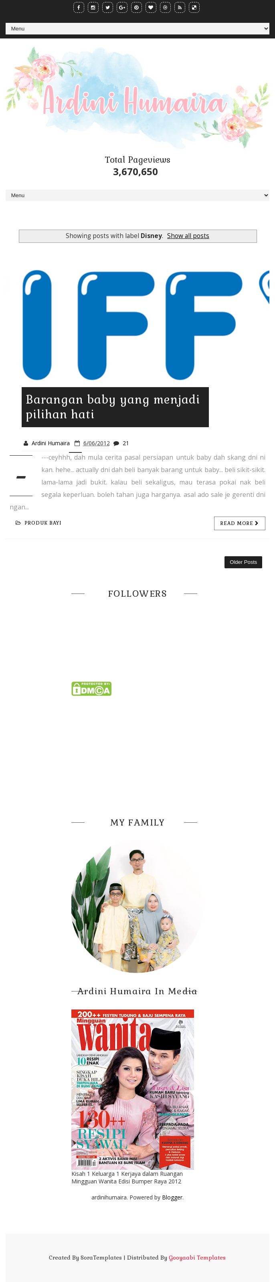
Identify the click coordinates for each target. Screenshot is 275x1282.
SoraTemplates (101, 1257)
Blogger (172, 1197)
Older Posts (243, 562)
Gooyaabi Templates (197, 1257)
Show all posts (188, 236)
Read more (239, 523)
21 (126, 443)
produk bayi (39, 523)
